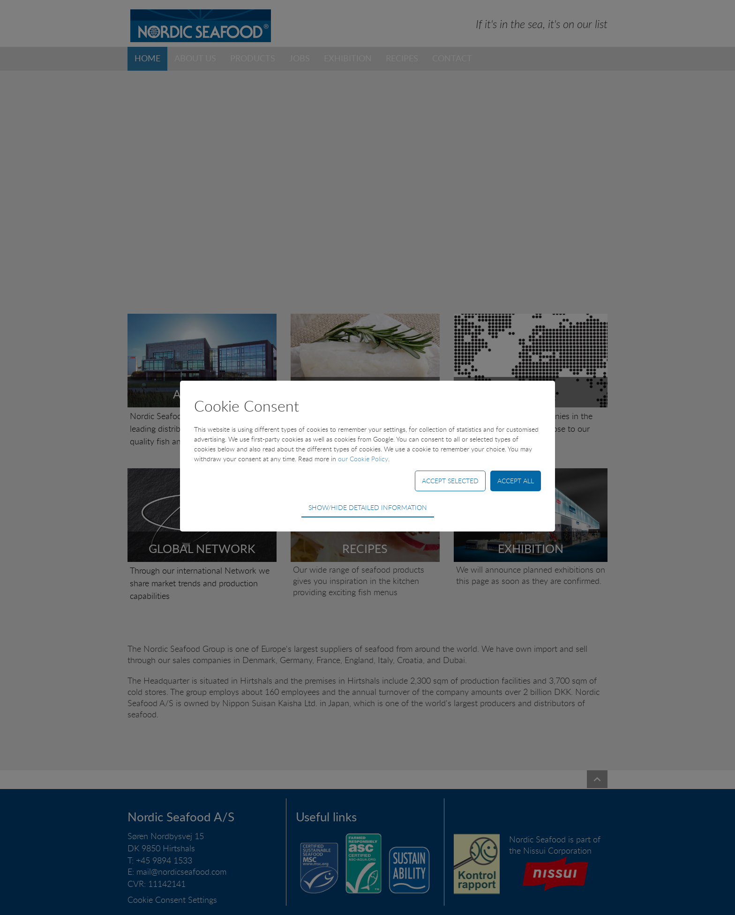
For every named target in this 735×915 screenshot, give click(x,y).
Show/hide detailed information (367, 507)
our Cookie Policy (363, 458)
